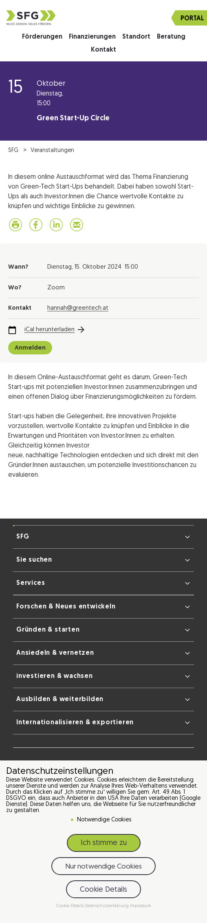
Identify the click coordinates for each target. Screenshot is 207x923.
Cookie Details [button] (103, 890)
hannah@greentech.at (77, 308)
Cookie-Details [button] (70, 906)
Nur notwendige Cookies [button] (103, 866)
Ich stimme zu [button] (104, 843)
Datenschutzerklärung (107, 906)
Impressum (140, 906)
